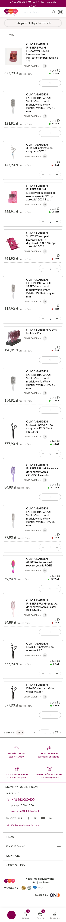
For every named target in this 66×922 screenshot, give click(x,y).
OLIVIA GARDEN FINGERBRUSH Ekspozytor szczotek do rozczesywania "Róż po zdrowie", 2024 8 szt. (41, 192)
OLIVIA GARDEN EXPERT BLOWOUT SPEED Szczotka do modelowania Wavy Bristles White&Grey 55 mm (40, 103)
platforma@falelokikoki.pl (25, 810)
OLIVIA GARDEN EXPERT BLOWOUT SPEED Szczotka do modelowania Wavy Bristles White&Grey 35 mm (40, 517)
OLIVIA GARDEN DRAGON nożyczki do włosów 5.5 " (40, 647)
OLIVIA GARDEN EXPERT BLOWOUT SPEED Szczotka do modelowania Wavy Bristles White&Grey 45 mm (40, 288)
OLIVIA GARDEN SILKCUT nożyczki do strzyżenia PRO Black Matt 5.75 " (39, 426)
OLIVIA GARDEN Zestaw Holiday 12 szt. (41, 331)
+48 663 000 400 (22, 799)
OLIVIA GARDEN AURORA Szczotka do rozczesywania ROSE (40, 562)
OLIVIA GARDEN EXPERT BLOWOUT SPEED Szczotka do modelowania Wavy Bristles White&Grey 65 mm (40, 380)
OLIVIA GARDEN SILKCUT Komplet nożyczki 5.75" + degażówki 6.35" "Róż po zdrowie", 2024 (41, 239)
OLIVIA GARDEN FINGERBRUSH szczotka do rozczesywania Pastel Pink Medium (42, 605)
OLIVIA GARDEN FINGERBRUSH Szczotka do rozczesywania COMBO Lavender (42, 470)
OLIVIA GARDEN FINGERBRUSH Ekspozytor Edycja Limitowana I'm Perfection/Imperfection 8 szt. (42, 52)
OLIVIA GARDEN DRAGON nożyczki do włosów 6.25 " (40, 688)
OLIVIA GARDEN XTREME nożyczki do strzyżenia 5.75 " (39, 148)
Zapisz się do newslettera (25, 825)
